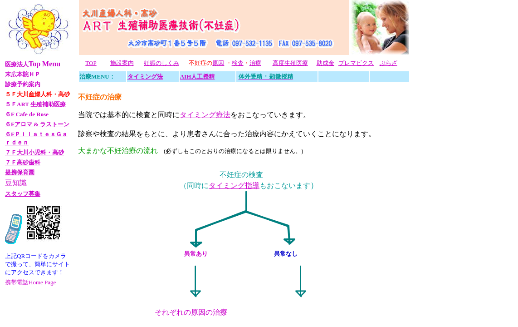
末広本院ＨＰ (22, 74)
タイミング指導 (234, 185)
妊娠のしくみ (161, 62)
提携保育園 (19, 172)
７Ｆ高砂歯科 (22, 162)
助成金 (325, 62)
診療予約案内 (22, 84)
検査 (238, 62)
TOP (90, 62)
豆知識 (16, 183)
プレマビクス (356, 62)
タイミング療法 (205, 115)
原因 (218, 62)
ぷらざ (388, 62)
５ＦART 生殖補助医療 (35, 104)
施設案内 (122, 62)
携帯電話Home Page (30, 282)
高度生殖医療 (290, 62)
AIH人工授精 (197, 76)
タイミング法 (145, 76)
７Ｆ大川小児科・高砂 (34, 152)
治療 (255, 62)
